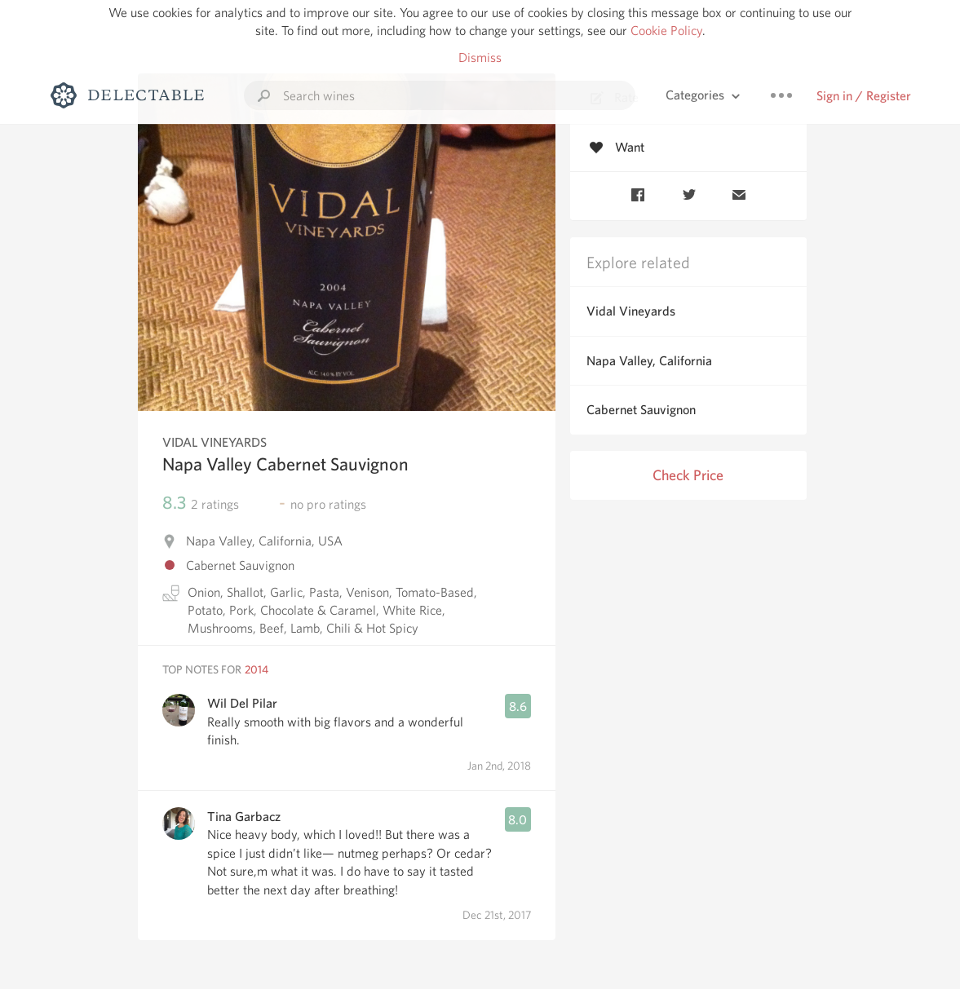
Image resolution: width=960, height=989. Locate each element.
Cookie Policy (666, 30)
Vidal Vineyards (630, 311)
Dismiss (480, 57)
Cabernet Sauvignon (641, 409)
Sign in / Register (863, 96)
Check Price (688, 474)
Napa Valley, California (649, 361)
